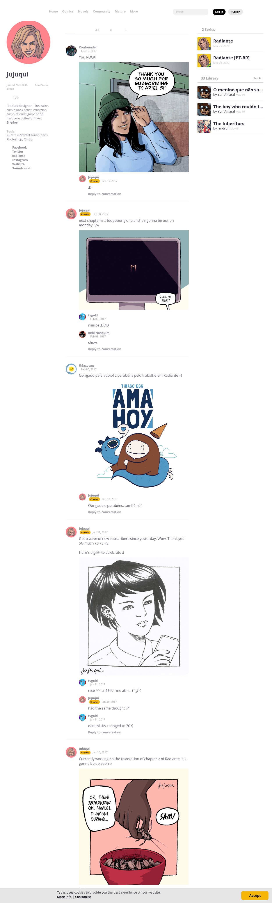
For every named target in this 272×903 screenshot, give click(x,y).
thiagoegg (86, 365)
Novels (83, 11)
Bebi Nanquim (99, 333)
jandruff (223, 128)
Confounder (88, 47)
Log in (219, 11)
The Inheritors (228, 123)
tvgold (93, 315)
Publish (235, 11)
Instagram (20, 160)
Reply (104, 194)
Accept (255, 895)
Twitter (17, 151)
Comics (68, 11)
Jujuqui (93, 177)
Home (53, 11)
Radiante (18, 156)
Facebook (19, 147)
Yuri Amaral (226, 94)
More (135, 11)
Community (101, 11)
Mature (120, 11)
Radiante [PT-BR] (231, 58)
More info (64, 897)
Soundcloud (21, 168)
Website (18, 164)
